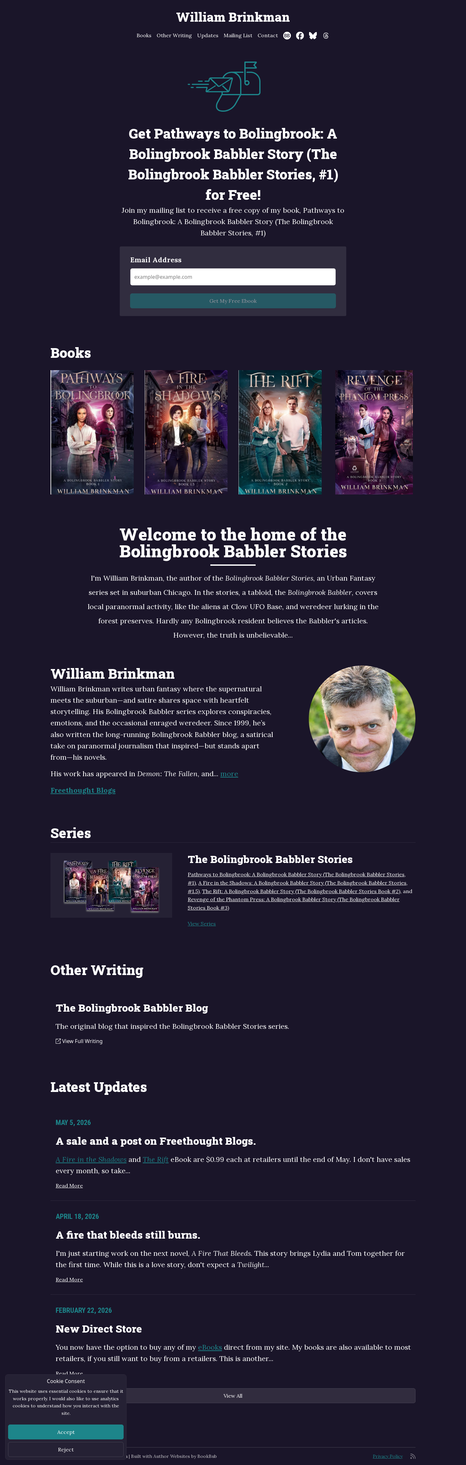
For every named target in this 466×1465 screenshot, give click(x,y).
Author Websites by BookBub (185, 1456)
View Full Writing (79, 1041)
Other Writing (174, 35)
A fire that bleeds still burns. (128, 1235)
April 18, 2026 (77, 1216)
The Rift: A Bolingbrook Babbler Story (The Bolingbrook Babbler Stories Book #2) (301, 891)
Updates (207, 35)
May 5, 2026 (73, 1123)
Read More (69, 1185)
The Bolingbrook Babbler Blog (132, 1008)
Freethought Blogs (83, 790)
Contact (268, 35)
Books (144, 35)
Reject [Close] (66, 1449)
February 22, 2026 (84, 1310)
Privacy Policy (388, 1456)
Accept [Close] (66, 1432)
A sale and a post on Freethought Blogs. (156, 1141)
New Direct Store (99, 1328)
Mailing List (238, 35)
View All (233, 1395)
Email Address (156, 259)
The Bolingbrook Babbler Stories (270, 859)
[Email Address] (233, 277)
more (229, 773)
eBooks (210, 1347)
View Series (202, 923)
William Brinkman (233, 17)
